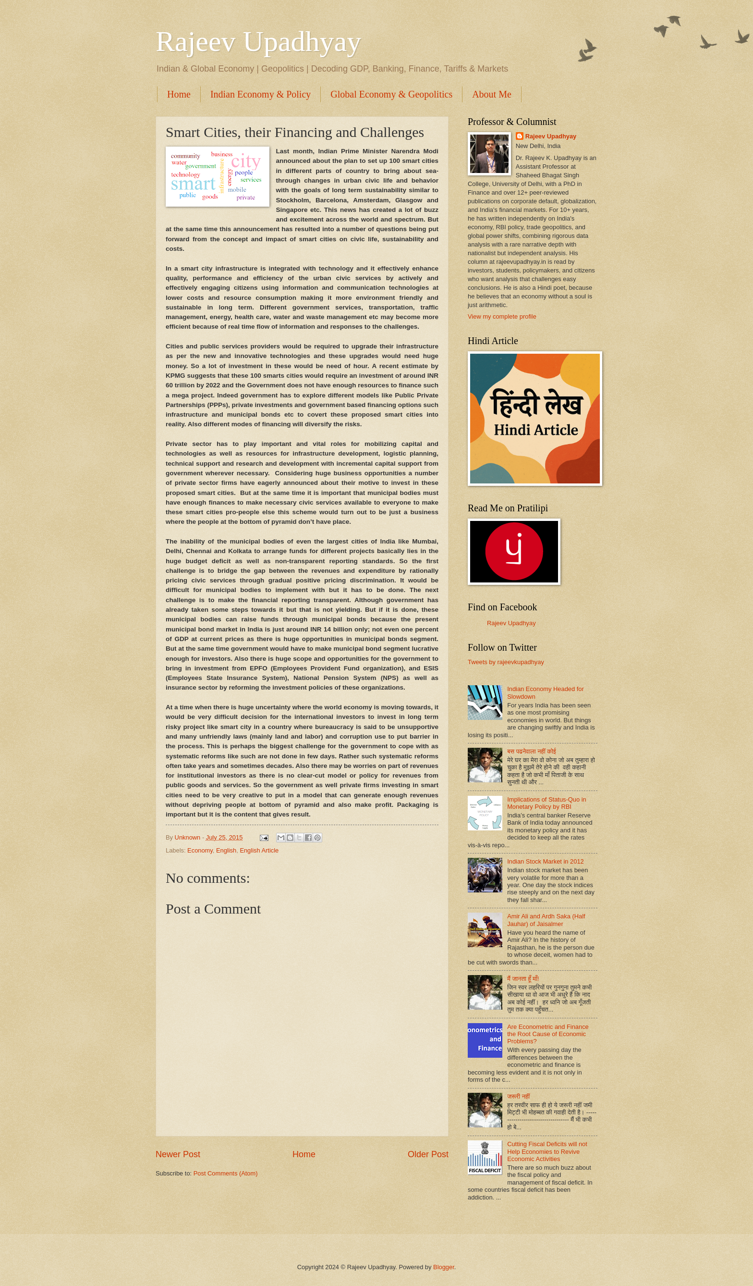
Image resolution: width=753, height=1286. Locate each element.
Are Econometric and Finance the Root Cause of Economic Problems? (548, 1034)
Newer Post (178, 1154)
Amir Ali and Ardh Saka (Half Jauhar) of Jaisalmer (546, 920)
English (226, 850)
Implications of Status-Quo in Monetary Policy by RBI (546, 803)
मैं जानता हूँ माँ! (523, 978)
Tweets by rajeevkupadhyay (506, 662)
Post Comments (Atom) (226, 1173)
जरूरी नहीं (518, 1096)
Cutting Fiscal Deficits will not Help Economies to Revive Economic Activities (547, 1151)
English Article (259, 850)
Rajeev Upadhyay (258, 41)
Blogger (443, 1267)
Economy (200, 850)
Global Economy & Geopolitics (391, 94)
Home (179, 94)
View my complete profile (502, 316)
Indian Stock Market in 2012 (545, 861)
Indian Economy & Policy (260, 94)
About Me (491, 94)
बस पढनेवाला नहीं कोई (531, 751)
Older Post (428, 1154)
